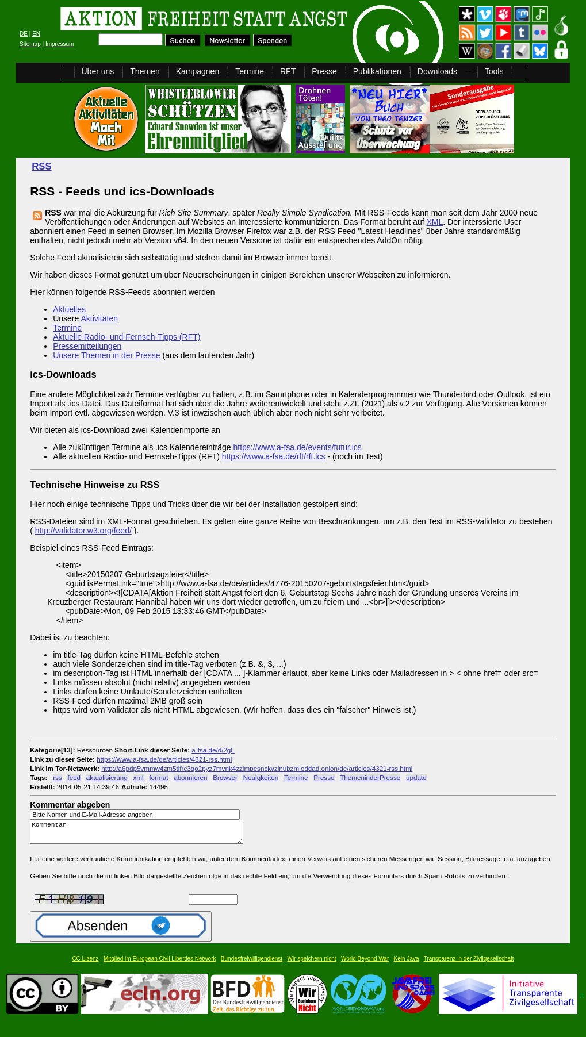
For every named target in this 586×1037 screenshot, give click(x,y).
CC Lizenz (85, 964)
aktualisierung (107, 777)
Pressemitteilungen (87, 346)
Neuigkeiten (261, 777)
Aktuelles (69, 309)
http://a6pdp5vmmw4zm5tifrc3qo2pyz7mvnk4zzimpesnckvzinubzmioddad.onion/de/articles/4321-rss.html (256, 768)
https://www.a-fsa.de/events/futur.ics (297, 447)
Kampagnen (198, 71)
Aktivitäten (99, 318)
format (158, 777)
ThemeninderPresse (370, 777)
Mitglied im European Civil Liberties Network (160, 964)
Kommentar (140, 834)
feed (74, 777)
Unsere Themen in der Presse (106, 355)
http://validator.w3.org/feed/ (83, 530)
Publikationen (377, 71)
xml (138, 777)
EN (36, 33)
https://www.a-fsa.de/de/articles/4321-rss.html (164, 759)
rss (57, 777)
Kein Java (406, 964)
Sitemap (30, 44)
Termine (249, 71)
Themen (144, 71)
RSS (42, 166)
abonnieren (190, 777)
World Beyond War (365, 964)
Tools (494, 71)
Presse (324, 71)
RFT (288, 71)
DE (24, 33)
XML (434, 221)
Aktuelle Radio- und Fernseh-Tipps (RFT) (126, 336)
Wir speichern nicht (312, 964)
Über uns (98, 71)
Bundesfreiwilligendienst (251, 964)
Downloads (437, 71)
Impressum (59, 44)
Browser (225, 777)
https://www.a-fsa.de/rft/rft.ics (273, 456)
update (416, 777)
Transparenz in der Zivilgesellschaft (469, 964)
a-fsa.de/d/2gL (213, 750)
